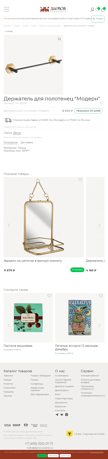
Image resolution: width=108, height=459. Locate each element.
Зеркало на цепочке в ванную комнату (33, 261)
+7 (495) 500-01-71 (39, 444)
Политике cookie (96, 452)
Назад (9, 31)
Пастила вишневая (18, 346)
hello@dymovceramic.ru (40, 448)
